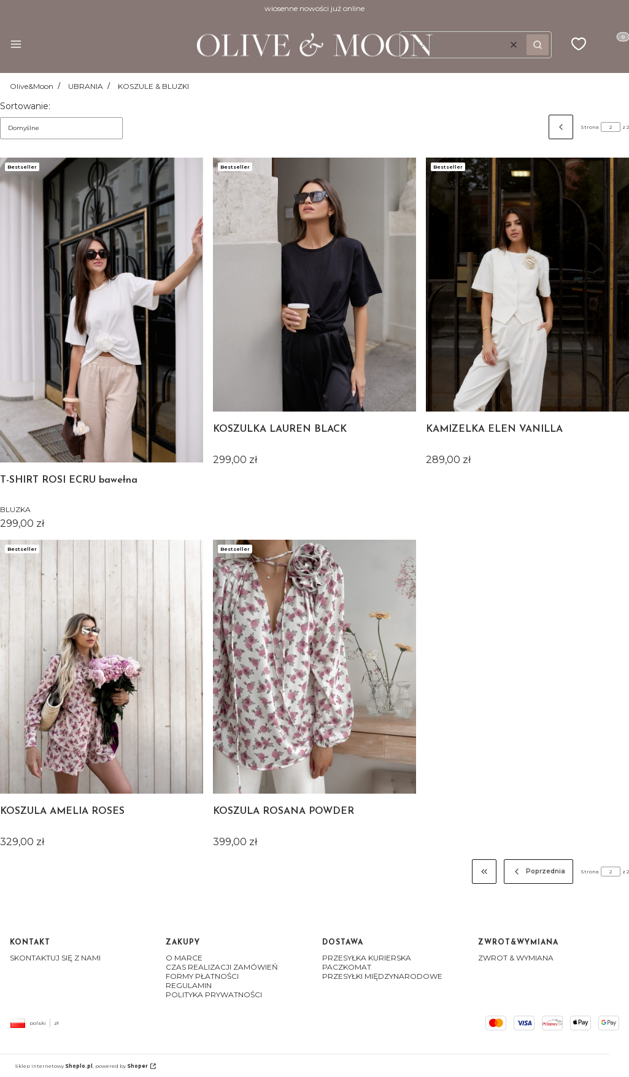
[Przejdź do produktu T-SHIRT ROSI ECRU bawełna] (101, 310)
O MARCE (184, 957)
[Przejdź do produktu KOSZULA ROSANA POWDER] (314, 667)
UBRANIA (85, 86)
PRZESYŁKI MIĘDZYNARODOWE (382, 976)
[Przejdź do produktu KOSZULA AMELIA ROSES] (101, 667)
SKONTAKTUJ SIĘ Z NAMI (55, 957)
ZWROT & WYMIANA (516, 957)
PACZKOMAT (346, 967)
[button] (16, 45)
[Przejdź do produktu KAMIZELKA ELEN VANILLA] (527, 285)
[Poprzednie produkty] (539, 871)
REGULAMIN (189, 985)
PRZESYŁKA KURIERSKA (366, 957)
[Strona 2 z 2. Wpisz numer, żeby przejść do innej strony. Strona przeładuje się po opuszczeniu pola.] (610, 127)
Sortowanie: (25, 106)
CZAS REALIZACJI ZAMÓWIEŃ (222, 967)
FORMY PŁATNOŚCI (202, 976)
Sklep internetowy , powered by (81, 1066)
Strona (590, 127)
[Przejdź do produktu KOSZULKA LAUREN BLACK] (314, 285)
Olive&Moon (31, 86)
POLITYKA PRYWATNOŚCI (214, 994)
